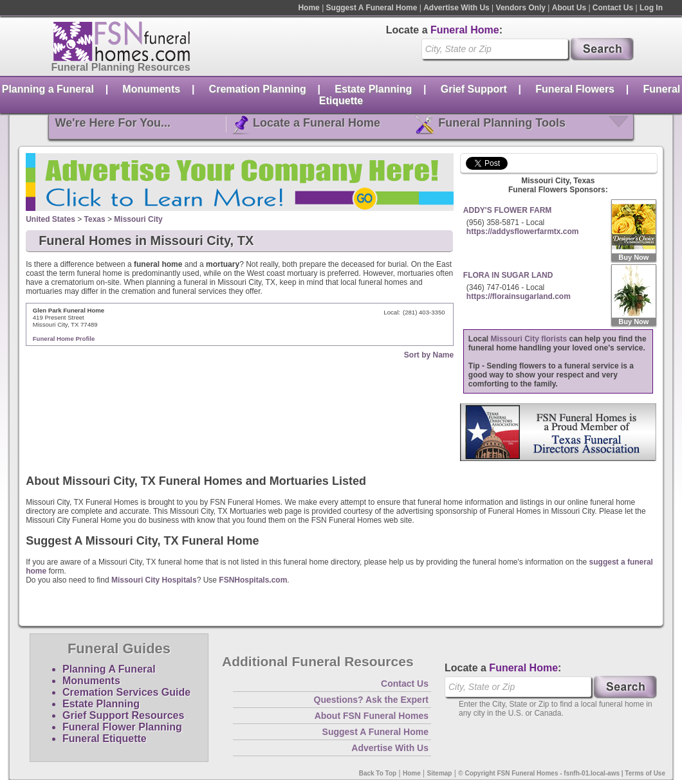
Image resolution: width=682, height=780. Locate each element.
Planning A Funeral (109, 669)
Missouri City (138, 219)
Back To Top (378, 773)
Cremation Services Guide (126, 692)
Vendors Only (521, 7)
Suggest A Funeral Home (372, 7)
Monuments (151, 89)
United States (50, 219)
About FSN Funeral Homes (372, 716)
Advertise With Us (456, 7)
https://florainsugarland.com (518, 296)
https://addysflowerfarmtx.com (522, 231)
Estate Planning (373, 89)
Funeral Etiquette (104, 738)
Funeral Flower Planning (122, 726)
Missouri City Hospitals (154, 580)
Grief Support (474, 89)
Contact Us (613, 7)
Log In (651, 7)
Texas (95, 219)
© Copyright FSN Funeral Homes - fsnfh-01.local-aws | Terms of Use (561, 773)
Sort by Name (429, 354)
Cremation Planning (257, 89)
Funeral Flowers (574, 89)
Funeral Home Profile (64, 338)
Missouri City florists (529, 338)
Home (308, 7)
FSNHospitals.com (253, 580)
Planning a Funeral (48, 89)
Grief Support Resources (123, 715)
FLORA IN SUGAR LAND (508, 275)
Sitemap (439, 773)
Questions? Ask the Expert (371, 699)
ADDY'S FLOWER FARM (507, 210)
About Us (569, 7)
